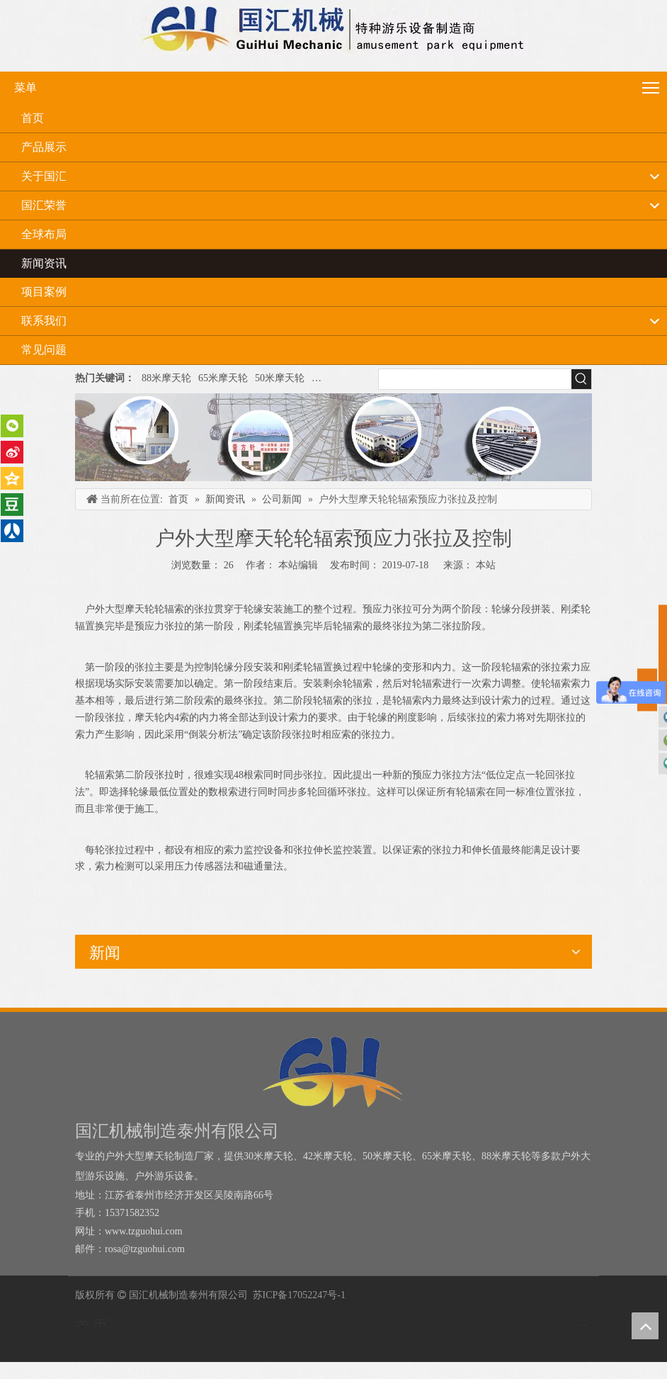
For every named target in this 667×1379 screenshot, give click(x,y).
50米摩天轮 (279, 378)
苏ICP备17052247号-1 (299, 1295)
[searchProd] (475, 379)
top (645, 1325)
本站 (486, 565)
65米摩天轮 (223, 378)
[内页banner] (333, 437)
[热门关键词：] (581, 379)
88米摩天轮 (166, 378)
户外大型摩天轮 (346, 378)
